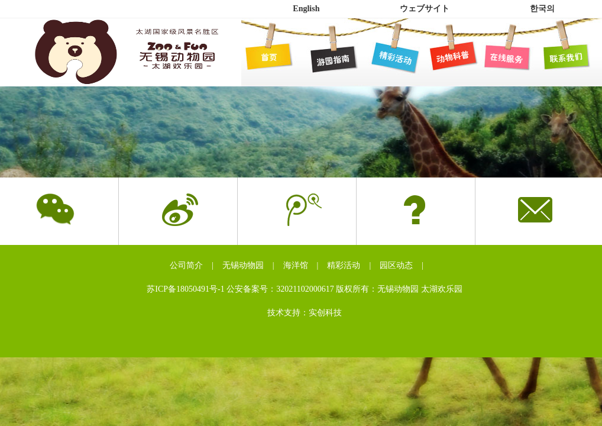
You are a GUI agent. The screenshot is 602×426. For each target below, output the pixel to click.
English (306, 8)
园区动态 (396, 265)
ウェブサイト (424, 8)
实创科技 (325, 312)
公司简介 (186, 265)
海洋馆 (295, 265)
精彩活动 (343, 265)
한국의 (542, 8)
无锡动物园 (243, 265)
